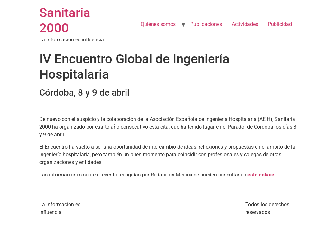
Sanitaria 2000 (64, 20)
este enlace (260, 175)
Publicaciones (206, 24)
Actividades (245, 24)
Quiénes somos (158, 24)
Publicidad (280, 24)
